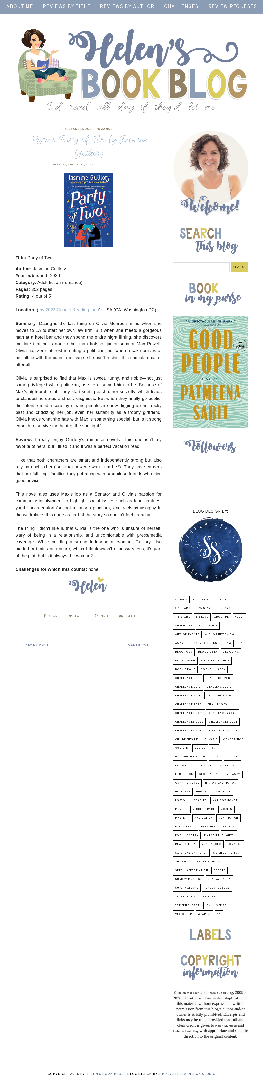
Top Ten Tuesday (188, 905)
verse (221, 905)
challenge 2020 (188, 704)
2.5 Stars (200, 599)
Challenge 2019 (219, 695)
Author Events (187, 634)
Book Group (185, 669)
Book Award (185, 660)
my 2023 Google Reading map (68, 310)
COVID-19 (182, 748)
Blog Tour (184, 652)
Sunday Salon (219, 879)
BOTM (221, 669)
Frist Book (184, 774)
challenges (217, 704)
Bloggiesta (207, 652)
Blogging (231, 652)
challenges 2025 (189, 730)
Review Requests (232, 7)
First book (203, 765)
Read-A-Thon (185, 844)
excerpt (232, 756)
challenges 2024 (223, 721)
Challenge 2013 (188, 687)
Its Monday (221, 791)
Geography (208, 774)
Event (215, 756)
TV (209, 905)
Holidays (182, 791)
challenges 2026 (223, 730)
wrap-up (204, 914)
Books (206, 669)
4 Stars (72, 129)
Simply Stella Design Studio (187, 1074)
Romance (104, 129)
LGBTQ (180, 800)
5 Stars (202, 617)
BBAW (227, 643)
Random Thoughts (219, 835)
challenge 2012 (218, 678)
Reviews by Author (127, 7)
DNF (214, 748)
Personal (209, 826)
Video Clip (183, 914)
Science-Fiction (226, 853)
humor (201, 791)
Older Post (138, 644)
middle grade (204, 809)
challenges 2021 (189, 713)
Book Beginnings (215, 660)
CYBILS (200, 748)
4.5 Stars (182, 617)
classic (211, 739)
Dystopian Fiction (190, 756)
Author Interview (219, 634)
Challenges (181, 7)
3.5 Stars (182, 608)
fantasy (182, 765)
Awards (181, 643)
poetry (193, 835)
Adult (87, 129)
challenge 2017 (219, 687)
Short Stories (208, 861)
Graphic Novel (187, 783)
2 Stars (181, 599)
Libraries (199, 800)
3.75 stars (204, 608)
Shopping (183, 861)
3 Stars (220, 599)
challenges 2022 (222, 713)
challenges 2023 (189, 721)
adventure (184, 625)
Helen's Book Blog (105, 1074)
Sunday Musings (188, 879)
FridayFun (226, 765)
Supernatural (187, 888)
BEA (240, 643)
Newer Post (39, 644)
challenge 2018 (188, 695)
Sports (220, 870)
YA (219, 914)
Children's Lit (187, 739)
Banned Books (205, 643)
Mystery (182, 818)
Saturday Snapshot (191, 853)
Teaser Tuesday (217, 888)
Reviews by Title (66, 7)
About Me (19, 7)
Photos (229, 826)
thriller (208, 896)
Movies (226, 809)
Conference (233, 739)
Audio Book (208, 625)
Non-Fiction (228, 818)
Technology (185, 896)
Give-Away (231, 774)
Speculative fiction (191, 870)
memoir (181, 809)
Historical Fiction (220, 783)
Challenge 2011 (187, 678)
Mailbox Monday (226, 800)
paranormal (185, 826)
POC (178, 835)
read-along (211, 844)
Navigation (204, 818)
